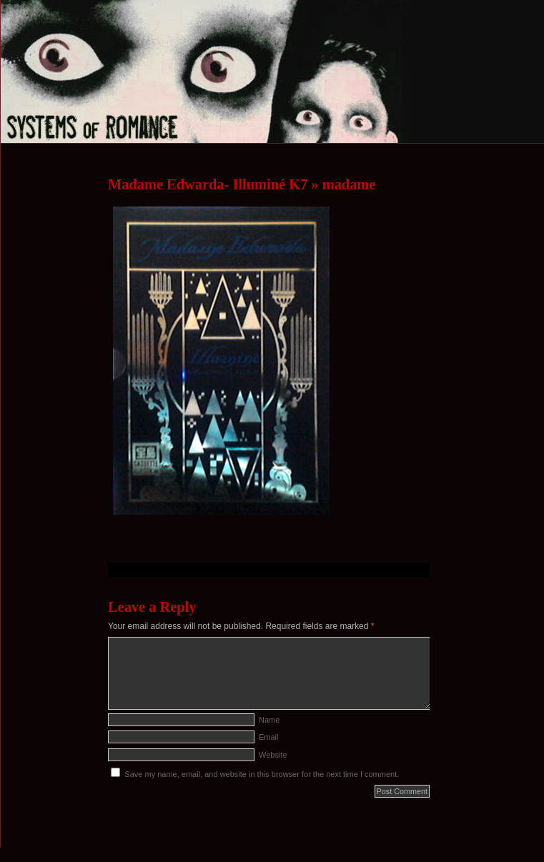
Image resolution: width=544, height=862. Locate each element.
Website (273, 754)
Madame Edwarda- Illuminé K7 (207, 184)
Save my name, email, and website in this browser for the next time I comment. (261, 774)
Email (269, 737)
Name (269, 719)
